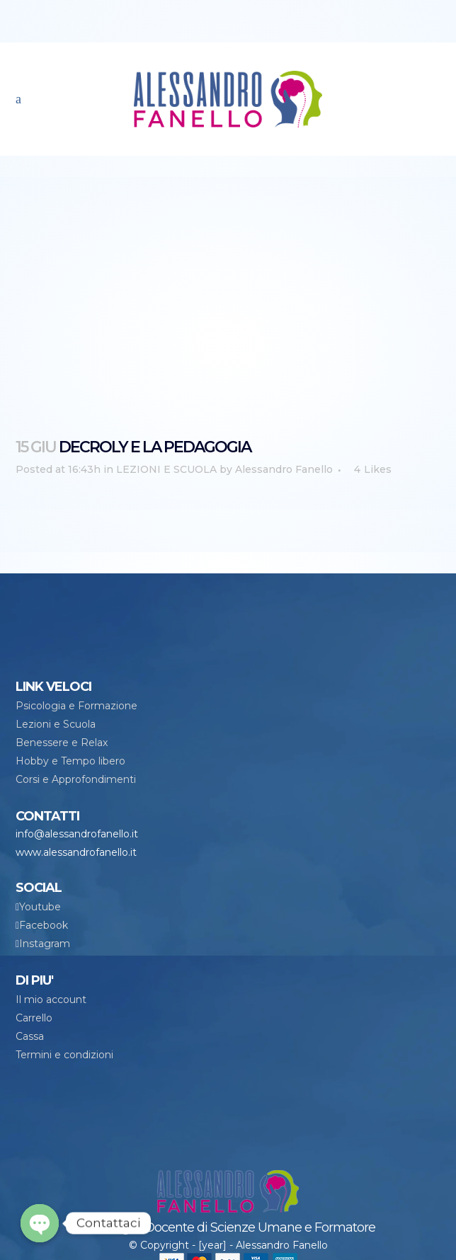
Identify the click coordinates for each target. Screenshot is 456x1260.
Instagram (44, 943)
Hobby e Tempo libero (70, 761)
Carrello (34, 1018)
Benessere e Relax (62, 742)
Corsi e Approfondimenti (76, 779)
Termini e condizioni (64, 1054)
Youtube (40, 906)
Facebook (43, 925)
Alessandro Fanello (284, 469)
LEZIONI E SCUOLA (166, 469)
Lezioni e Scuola (56, 724)
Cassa (30, 1036)
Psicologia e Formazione (76, 705)
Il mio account (51, 999)
